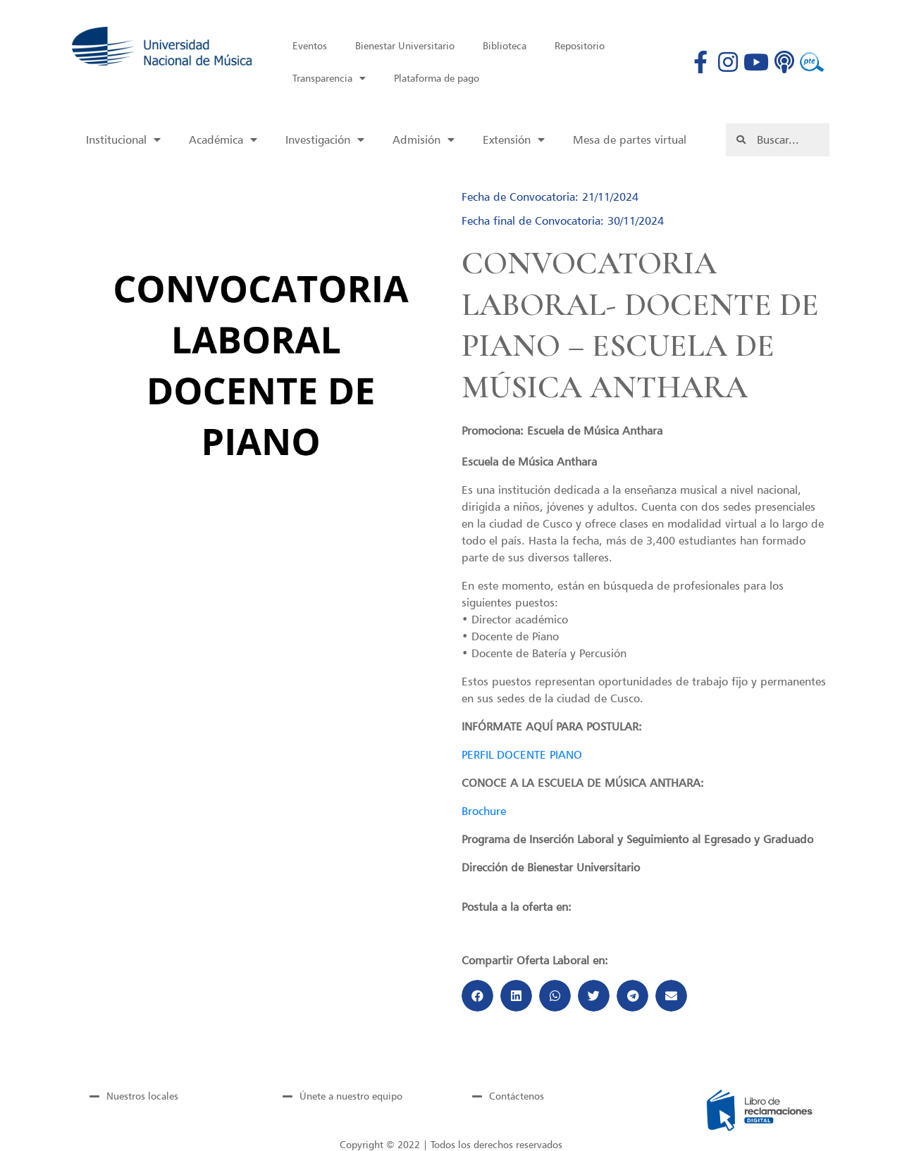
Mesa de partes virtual (629, 139)
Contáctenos (516, 1096)
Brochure (484, 811)
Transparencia (329, 78)
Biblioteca (504, 45)
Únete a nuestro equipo (350, 1096)
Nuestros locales (142, 1096)
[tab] (163, 1096)
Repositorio (580, 45)
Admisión (424, 139)
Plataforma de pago (436, 78)
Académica (223, 139)
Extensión (514, 139)
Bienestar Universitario (405, 45)
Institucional (123, 139)
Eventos (309, 45)
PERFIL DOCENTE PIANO (522, 754)
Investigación (324, 139)
